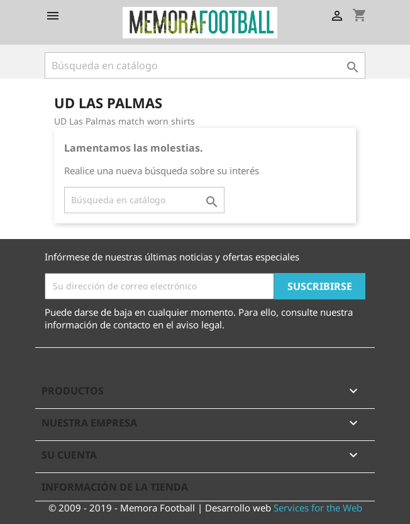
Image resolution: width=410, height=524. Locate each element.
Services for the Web (318, 507)
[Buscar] (205, 65)
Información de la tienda (115, 487)
